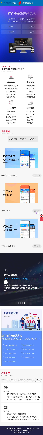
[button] (19, 60)
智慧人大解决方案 (9, 353)
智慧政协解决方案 (28, 353)
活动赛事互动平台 (28, 345)
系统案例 (33, 139)
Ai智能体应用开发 (28, 357)
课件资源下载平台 (9, 361)
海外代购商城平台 (9, 357)
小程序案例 (13, 139)
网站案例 (23, 139)
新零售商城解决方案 (10, 345)
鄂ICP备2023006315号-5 (21, 432)
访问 (38, 176)
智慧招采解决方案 (28, 349)
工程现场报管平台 (9, 349)
